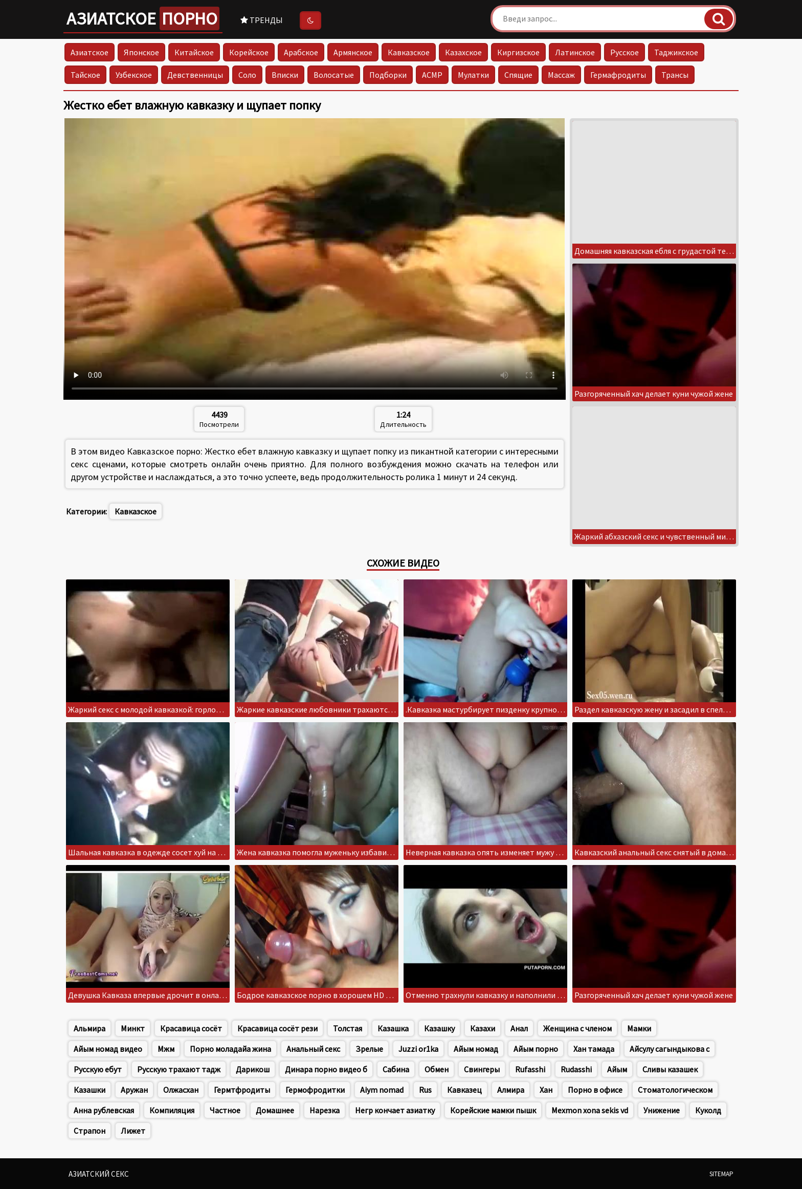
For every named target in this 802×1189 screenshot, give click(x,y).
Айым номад (476, 1049)
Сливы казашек (670, 1069)
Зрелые (369, 1049)
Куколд (708, 1110)
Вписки (285, 75)
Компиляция (171, 1110)
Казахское (463, 52)
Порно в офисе (595, 1090)
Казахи (482, 1028)
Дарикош (253, 1069)
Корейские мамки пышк (493, 1110)
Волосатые (334, 75)
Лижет (133, 1131)
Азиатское (142, 18)
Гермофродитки (315, 1090)
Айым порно (536, 1049)
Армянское (352, 52)
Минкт (133, 1028)
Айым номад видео (108, 1049)
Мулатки (473, 75)
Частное (225, 1110)
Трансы (674, 75)
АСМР (432, 75)
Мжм (166, 1049)
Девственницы (195, 75)
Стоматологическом (675, 1090)
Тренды (261, 20)
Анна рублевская (104, 1110)
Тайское (85, 75)
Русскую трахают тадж (178, 1069)
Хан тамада (593, 1049)
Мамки (639, 1028)
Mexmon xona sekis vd (589, 1110)
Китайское (194, 52)
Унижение (661, 1110)
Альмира (89, 1028)
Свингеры (482, 1069)
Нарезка (324, 1110)
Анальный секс (313, 1049)
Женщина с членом (577, 1028)
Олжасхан (180, 1090)
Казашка (393, 1028)
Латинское (575, 52)
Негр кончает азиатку (395, 1110)
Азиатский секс (99, 1174)
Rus (425, 1090)
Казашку (439, 1028)
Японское (141, 52)
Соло (247, 75)
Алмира (510, 1090)
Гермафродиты (618, 75)
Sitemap (721, 1174)
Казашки (89, 1090)
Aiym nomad (382, 1090)
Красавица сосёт (191, 1028)
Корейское (249, 52)
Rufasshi (530, 1069)
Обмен (437, 1069)
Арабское (301, 52)
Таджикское (676, 52)
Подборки (388, 75)
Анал (519, 1028)
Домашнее (275, 1110)
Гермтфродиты (242, 1090)
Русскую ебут (98, 1069)
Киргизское (518, 52)
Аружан (134, 1090)
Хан (546, 1090)
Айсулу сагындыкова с (669, 1049)
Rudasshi (576, 1069)
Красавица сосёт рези (277, 1028)
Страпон (89, 1131)
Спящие (518, 75)
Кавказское (409, 52)
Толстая (347, 1028)
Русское (624, 52)
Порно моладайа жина (230, 1049)
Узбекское (134, 75)
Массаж (561, 75)
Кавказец (464, 1090)
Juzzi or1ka (418, 1049)
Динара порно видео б (326, 1069)
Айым (617, 1069)
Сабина (396, 1069)
